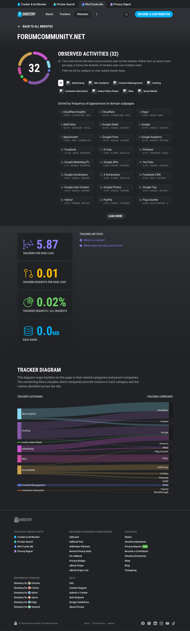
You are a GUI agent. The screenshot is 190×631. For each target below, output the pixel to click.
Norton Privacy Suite (80, 551)
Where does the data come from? (101, 245)
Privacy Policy (98, 623)
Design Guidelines (79, 602)
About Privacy (76, 607)
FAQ (71, 583)
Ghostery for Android (27, 607)
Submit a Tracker (78, 592)
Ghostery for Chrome (27, 583)
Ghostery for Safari (26, 592)
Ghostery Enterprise (135, 556)
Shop (127, 561)
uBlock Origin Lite (78, 570)
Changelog (130, 570)
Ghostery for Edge (25, 602)
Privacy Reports (136, 546)
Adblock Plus (76, 542)
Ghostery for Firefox (26, 588)
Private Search (64, 4)
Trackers (65, 14)
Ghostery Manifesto (135, 542)
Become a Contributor (154, 14)
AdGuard (74, 537)
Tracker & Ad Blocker (31, 4)
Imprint (111, 623)
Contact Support (78, 588)
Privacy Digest (120, 4)
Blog (127, 565)
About (49, 14)
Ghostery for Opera (26, 597)
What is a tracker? (92, 240)
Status (128, 537)
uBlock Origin (76, 565)
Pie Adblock (75, 556)
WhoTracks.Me (92, 4)
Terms (86, 623)
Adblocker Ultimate (79, 546)
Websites (82, 14)
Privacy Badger (77, 561)
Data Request (76, 597)
